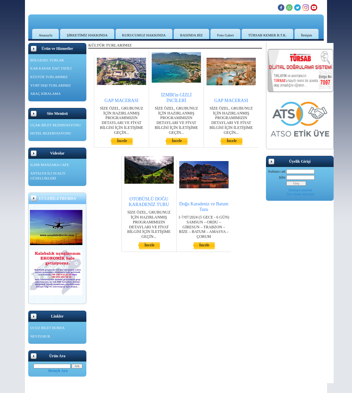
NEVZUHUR (40, 336)
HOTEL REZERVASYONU (50, 133)
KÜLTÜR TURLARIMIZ (49, 77)
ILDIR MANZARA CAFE (49, 165)
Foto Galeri (225, 35)
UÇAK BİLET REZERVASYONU (55, 125)
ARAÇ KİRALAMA (45, 93)
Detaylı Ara (58, 370)
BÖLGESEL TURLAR (47, 60)
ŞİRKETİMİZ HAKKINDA (87, 35)
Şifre (282, 177)
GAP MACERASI (121, 100)
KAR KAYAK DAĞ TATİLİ (51, 68)
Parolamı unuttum (300, 190)
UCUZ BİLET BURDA (47, 328)
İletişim (306, 35)
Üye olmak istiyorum (301, 194)
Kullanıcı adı (276, 171)
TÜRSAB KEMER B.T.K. (267, 35)
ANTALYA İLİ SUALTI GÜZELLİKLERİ (47, 175)
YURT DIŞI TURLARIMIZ (50, 85)
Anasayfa (46, 35)
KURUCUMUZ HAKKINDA (144, 35)
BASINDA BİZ (191, 35)
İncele (122, 140)
